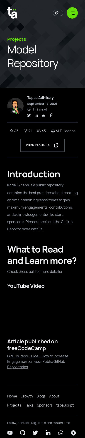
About (54, 396)
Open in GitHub (42, 145)
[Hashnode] (73, 433)
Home (12, 396)
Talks (29, 405)
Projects (14, 405)
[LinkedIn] (48, 433)
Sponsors (45, 405)
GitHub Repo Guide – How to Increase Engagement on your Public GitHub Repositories (37, 361)
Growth (27, 396)
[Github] (22, 433)
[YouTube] (10, 433)
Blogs (41, 396)
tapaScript (65, 405)
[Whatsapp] (60, 433)
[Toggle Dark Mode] (58, 13)
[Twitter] (35, 433)
